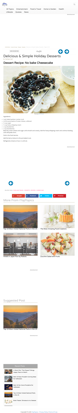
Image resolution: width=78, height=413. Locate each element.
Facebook (33, 196)
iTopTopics (35, 412)
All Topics (10, 9)
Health (61, 9)
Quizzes (18, 12)
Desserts (27, 190)
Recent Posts (20, 366)
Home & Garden (50, 9)
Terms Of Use (53, 412)
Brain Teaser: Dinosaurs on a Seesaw (24, 400)
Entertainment (22, 9)
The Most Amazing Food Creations (53, 229)
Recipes (33, 190)
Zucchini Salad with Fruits (50, 256)
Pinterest (60, 196)
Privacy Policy (43, 412)
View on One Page (14, 51)
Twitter (47, 196)
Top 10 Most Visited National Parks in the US (20, 229)
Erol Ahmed (41, 114)
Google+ (19, 196)
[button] (61, 53)
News (26, 12)
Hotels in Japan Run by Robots (15, 256)
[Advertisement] (39, 28)
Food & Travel (35, 9)
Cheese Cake (40, 190)
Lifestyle (9, 12)
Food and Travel (18, 190)
